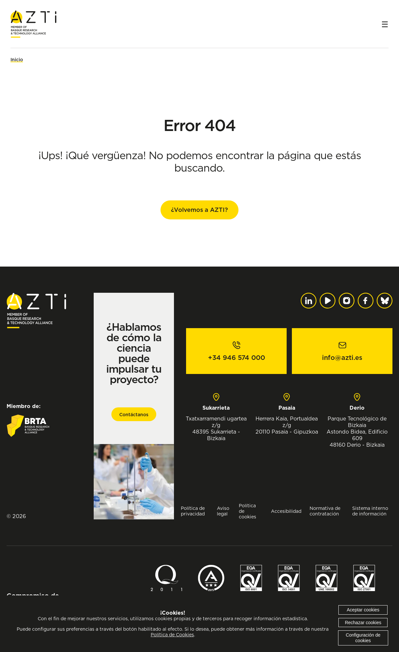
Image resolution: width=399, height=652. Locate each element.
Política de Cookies (172, 634)
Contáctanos (133, 415)
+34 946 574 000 (236, 357)
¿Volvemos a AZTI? (199, 210)
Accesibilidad (286, 511)
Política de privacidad (193, 510)
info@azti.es (342, 357)
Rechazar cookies (363, 622)
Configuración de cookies (363, 637)
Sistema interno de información (370, 510)
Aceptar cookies (363, 609)
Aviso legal (223, 510)
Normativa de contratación (325, 510)
